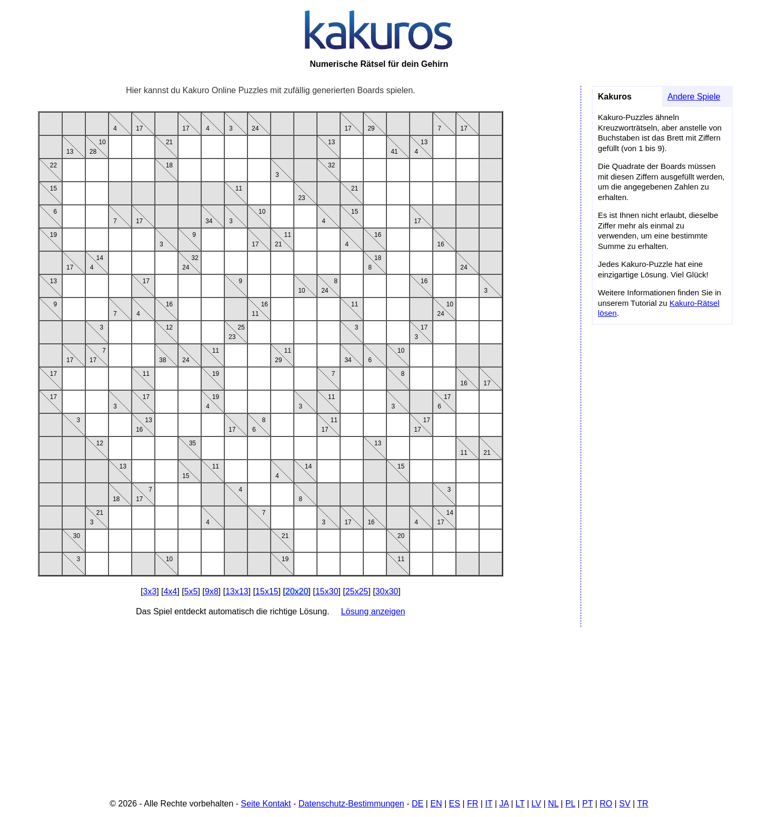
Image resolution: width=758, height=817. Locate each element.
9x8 (211, 591)
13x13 (236, 591)
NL (553, 803)
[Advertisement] (379, 709)
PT (587, 803)
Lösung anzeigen (373, 611)
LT (519, 803)
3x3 (150, 591)
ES (454, 803)
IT (489, 803)
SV (624, 803)
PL (570, 803)
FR (472, 803)
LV (536, 803)
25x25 (356, 591)
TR (642, 803)
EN (436, 803)
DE (417, 803)
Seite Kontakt (266, 803)
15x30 (326, 591)
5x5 (191, 591)
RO (606, 803)
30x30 (386, 591)
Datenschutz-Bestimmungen (351, 803)
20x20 (296, 591)
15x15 (266, 591)
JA (504, 803)
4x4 (170, 591)
